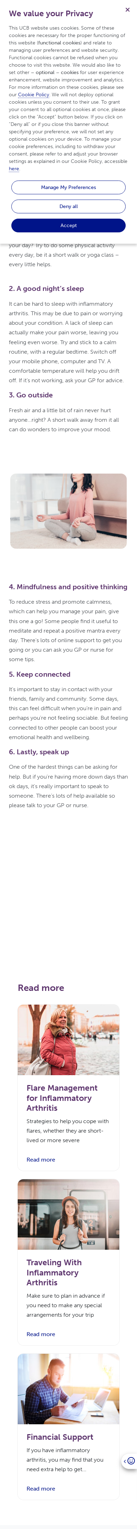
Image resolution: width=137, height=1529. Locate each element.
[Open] (129, 1461)
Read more (41, 1159)
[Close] (127, 9)
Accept (69, 225)
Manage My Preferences (68, 187)
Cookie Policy (33, 95)
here (14, 169)
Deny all (68, 206)
